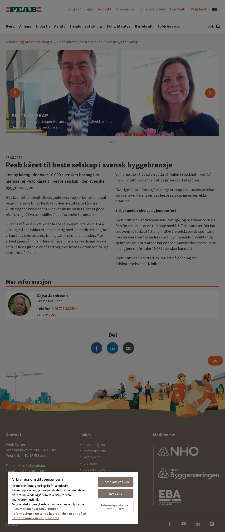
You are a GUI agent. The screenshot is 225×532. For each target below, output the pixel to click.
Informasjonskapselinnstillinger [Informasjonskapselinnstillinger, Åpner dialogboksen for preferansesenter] (115, 506)
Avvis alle (115, 494)
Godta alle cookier (115, 482)
